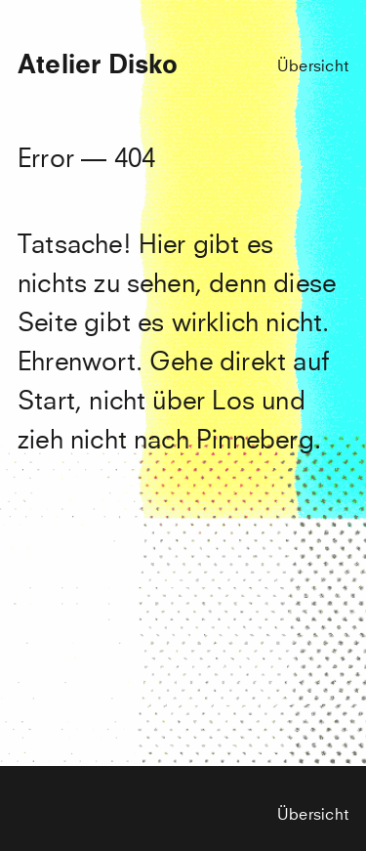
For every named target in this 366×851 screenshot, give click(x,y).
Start (46, 402)
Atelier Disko (98, 66)
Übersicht (312, 66)
